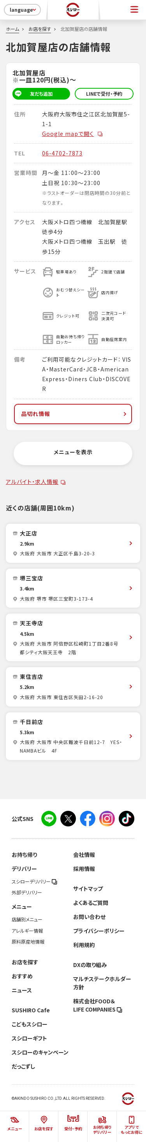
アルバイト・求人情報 (32, 481)
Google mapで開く (72, 133)
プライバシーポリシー (99, 931)
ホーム (12, 28)
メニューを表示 (73, 452)
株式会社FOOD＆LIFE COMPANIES (97, 1005)
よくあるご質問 (90, 902)
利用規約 (84, 945)
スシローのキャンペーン (40, 1052)
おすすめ (22, 976)
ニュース (22, 990)
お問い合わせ (89, 917)
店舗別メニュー (27, 919)
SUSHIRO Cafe (31, 1010)
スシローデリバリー (34, 881)
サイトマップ (88, 888)
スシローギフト (29, 1038)
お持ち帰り (24, 854)
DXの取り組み (90, 965)
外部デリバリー (27, 892)
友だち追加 (32, 94)
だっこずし (23, 1066)
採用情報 (84, 869)
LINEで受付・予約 (104, 93)
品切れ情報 (74, 414)
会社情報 (84, 854)
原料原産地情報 (28, 941)
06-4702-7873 (62, 153)
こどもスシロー (29, 1024)
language (23, 9)
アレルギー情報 (27, 930)
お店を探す (39, 28)
